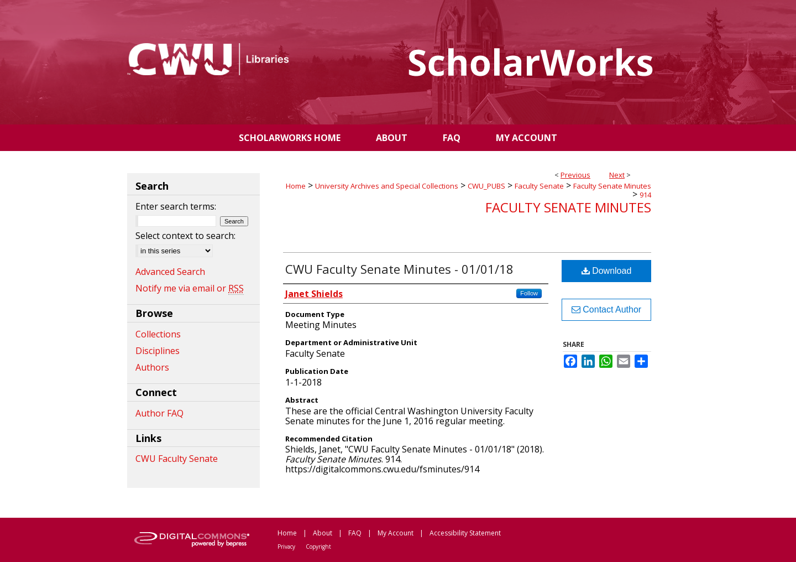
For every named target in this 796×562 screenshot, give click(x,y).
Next (617, 175)
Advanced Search (170, 272)
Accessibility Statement (465, 533)
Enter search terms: (175, 206)
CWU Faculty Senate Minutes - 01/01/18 (399, 269)
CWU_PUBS (486, 186)
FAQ (355, 533)
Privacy (286, 546)
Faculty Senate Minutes (612, 186)
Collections (158, 334)
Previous (575, 175)
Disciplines (157, 351)
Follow (529, 293)
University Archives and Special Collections (386, 186)
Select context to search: (185, 236)
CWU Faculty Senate (176, 458)
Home (296, 186)
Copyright (318, 546)
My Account (395, 533)
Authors (152, 367)
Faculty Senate (539, 186)
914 (645, 195)
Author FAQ (159, 413)
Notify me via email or (189, 288)
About (322, 533)
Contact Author (606, 309)
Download (607, 270)
